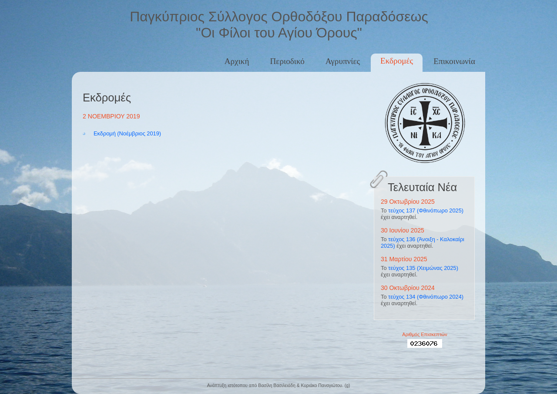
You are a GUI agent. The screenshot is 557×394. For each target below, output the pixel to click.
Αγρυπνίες (342, 61)
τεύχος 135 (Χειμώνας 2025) (423, 268)
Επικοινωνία (454, 61)
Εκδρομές (396, 60)
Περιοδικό (287, 61)
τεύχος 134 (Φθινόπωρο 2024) (425, 296)
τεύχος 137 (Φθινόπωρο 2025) (425, 210)
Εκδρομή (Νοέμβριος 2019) (127, 133)
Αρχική (237, 61)
